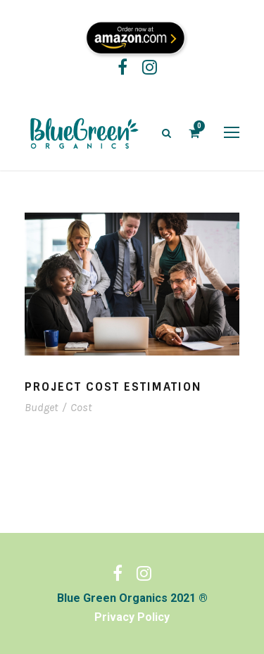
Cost (81, 407)
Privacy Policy (132, 617)
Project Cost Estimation (113, 386)
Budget (41, 407)
